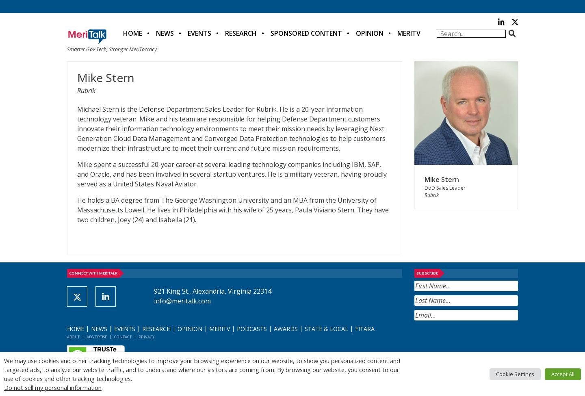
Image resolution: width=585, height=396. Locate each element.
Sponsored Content (306, 33)
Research (241, 33)
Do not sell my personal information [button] (53, 387)
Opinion (370, 33)
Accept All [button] (562, 374)
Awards (286, 329)
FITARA (365, 329)
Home (132, 33)
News (165, 33)
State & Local (326, 329)
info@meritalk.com (182, 300)
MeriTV (408, 33)
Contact (123, 337)
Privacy (146, 337)
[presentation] (476, 340)
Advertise (97, 337)
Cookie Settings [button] (515, 374)
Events (199, 33)
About (73, 337)
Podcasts (252, 329)
